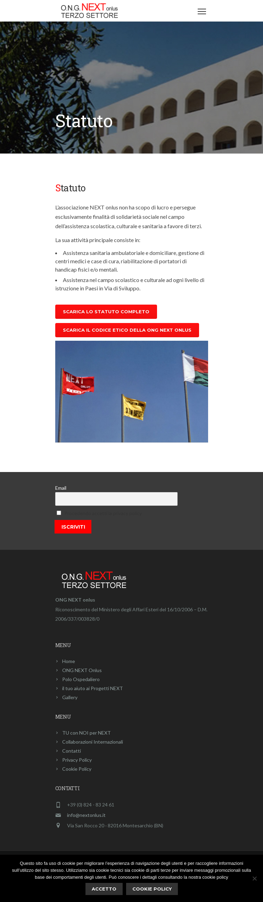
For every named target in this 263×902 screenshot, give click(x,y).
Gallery (69, 697)
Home (68, 661)
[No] (254, 878)
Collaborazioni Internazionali (92, 742)
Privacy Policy (77, 760)
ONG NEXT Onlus (82, 670)
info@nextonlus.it (86, 815)
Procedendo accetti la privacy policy (103, 513)
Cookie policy (152, 889)
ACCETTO (104, 889)
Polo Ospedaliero (81, 679)
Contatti (71, 751)
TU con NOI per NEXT (86, 733)
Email (60, 488)
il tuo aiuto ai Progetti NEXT (92, 688)
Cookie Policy (76, 769)
